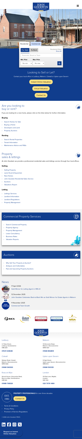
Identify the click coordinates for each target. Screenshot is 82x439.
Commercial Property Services (22, 216)
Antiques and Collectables (15, 266)
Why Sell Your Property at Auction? (18, 263)
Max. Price (36, 60)
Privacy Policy (9, 409)
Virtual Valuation (41, 88)
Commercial (36, 44)
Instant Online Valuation (41, 82)
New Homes (8, 176)
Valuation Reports (12, 239)
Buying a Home (9, 125)
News (5, 282)
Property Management (12, 202)
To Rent (34, 50)
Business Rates (11, 236)
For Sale (25, 50)
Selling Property (10, 170)
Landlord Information (11, 196)
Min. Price (24, 60)
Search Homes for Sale (12, 122)
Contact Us (41, 95)
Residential (24, 44)
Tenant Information (11, 142)
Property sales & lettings (11, 155)
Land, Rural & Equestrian (13, 173)
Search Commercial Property (16, 225)
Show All (59, 51)
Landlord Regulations (12, 199)
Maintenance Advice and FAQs (15, 145)
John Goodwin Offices (39, 336)
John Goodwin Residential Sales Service (18, 179)
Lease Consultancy (13, 233)
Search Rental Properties (13, 139)
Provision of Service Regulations (16, 412)
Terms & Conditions (11, 406)
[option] (41, 28)
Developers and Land (12, 128)
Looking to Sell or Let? (41, 72)
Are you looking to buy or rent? (13, 107)
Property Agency (12, 227)
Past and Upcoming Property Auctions (20, 269)
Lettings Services (10, 193)
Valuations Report (10, 185)
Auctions (7, 182)
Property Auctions (10, 131)
